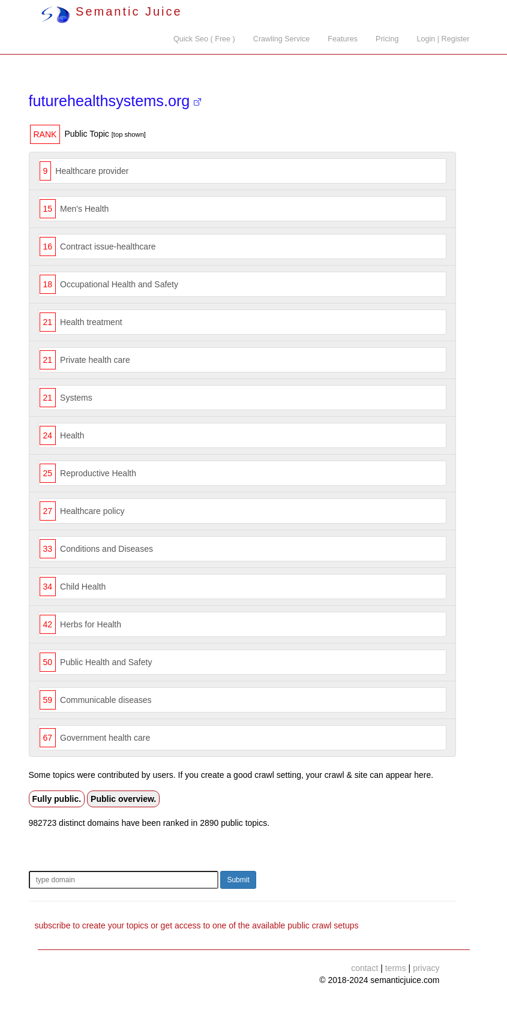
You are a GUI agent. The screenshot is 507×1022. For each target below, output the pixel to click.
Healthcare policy (92, 511)
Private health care (95, 360)
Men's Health (84, 209)
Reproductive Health (98, 473)
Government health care (105, 738)
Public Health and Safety (106, 662)
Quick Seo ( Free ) (204, 39)
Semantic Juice (111, 11)
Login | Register (443, 39)
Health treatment (91, 322)
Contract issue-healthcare (108, 246)
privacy (426, 968)
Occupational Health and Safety (119, 284)
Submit (238, 880)
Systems (76, 397)
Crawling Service (281, 39)
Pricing (387, 39)
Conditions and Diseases (106, 549)
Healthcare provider (91, 171)
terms (395, 968)
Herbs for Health (90, 624)
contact (364, 968)
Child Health (83, 586)
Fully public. (57, 799)
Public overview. (123, 799)
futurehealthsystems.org (115, 100)
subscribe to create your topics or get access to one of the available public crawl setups (197, 925)
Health (72, 435)
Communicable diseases (106, 700)
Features (343, 39)
